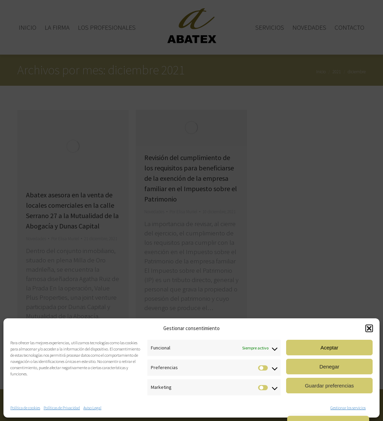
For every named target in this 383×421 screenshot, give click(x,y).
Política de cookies (25, 407)
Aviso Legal (92, 407)
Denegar (329, 366)
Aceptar (329, 347)
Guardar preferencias (329, 386)
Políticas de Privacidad (62, 407)
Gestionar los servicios (348, 407)
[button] (369, 328)
